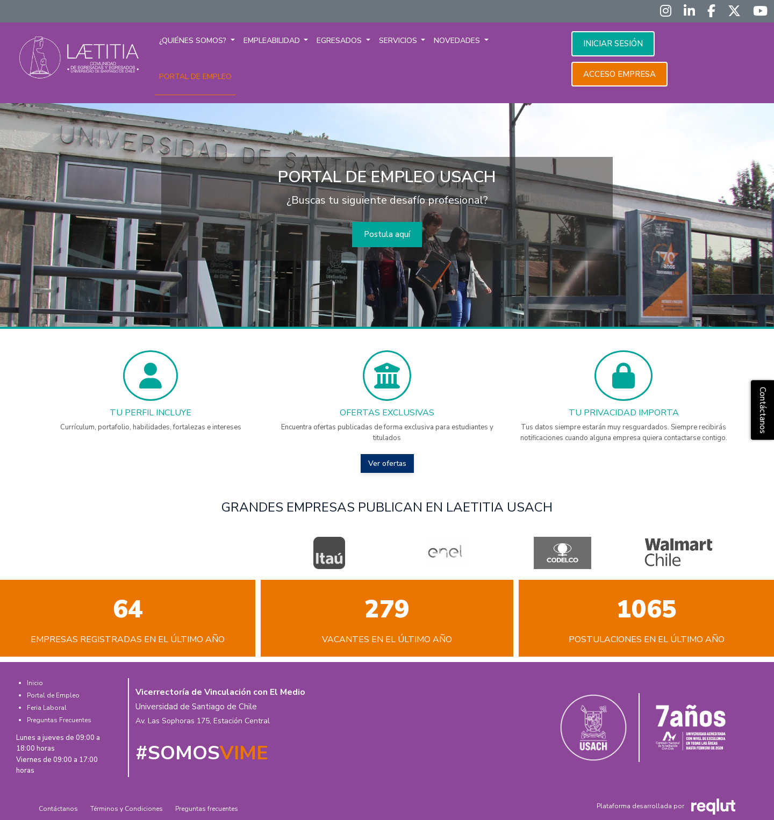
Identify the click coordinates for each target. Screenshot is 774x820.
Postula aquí (387, 234)
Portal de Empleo (53, 695)
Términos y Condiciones (126, 808)
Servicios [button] (399, 40)
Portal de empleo (195, 76)
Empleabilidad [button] (272, 40)
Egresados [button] (340, 40)
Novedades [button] (458, 40)
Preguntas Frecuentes (59, 720)
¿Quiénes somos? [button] (193, 40)
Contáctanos (58, 808)
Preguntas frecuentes (206, 808)
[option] (329, 552)
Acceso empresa (619, 74)
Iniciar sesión (613, 43)
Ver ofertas (387, 463)
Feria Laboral (47, 707)
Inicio (35, 683)
